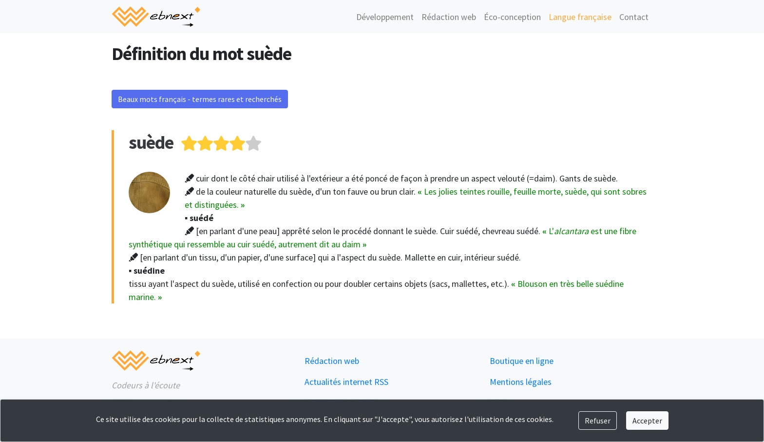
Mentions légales (521, 381)
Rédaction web (448, 16)
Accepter (647, 420)
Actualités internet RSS (346, 381)
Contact (634, 16)
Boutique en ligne (522, 360)
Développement (385, 16)
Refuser (598, 420)
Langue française (580, 16)
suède (151, 142)
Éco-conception (512, 16)
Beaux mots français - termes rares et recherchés (200, 99)
